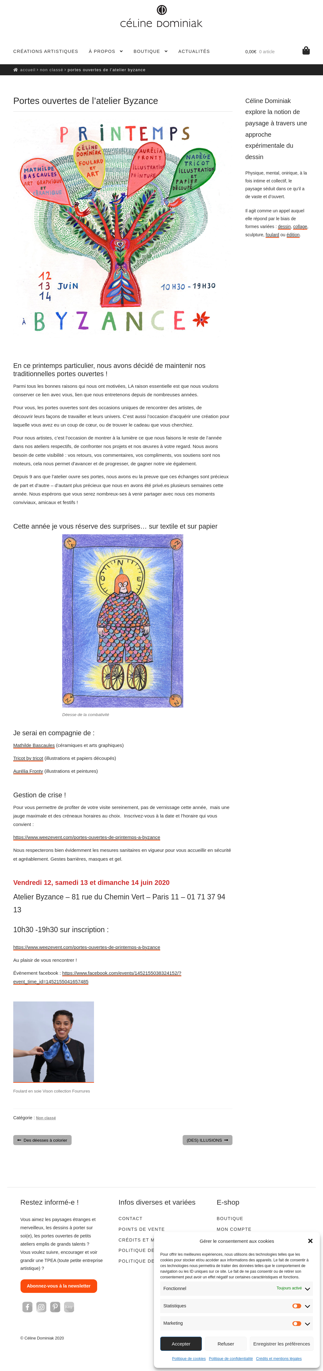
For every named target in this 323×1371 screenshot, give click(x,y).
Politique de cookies (189, 1359)
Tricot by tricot (28, 758)
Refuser (226, 1343)
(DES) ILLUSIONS (204, 1140)
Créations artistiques (45, 51)
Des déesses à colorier (45, 1140)
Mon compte (234, 1229)
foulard (272, 234)
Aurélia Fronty (28, 771)
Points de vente (142, 1229)
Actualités (194, 51)
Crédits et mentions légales (279, 1359)
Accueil (28, 69)
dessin (284, 226)
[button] (310, 1241)
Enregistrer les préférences (281, 1343)
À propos (102, 51)
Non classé (51, 69)
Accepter (181, 1343)
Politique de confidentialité (231, 1359)
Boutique (146, 51)
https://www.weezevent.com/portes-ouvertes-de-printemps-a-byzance (86, 837)
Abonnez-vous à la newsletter (59, 1285)
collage (300, 226)
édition (293, 234)
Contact (131, 1218)
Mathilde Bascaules (34, 745)
